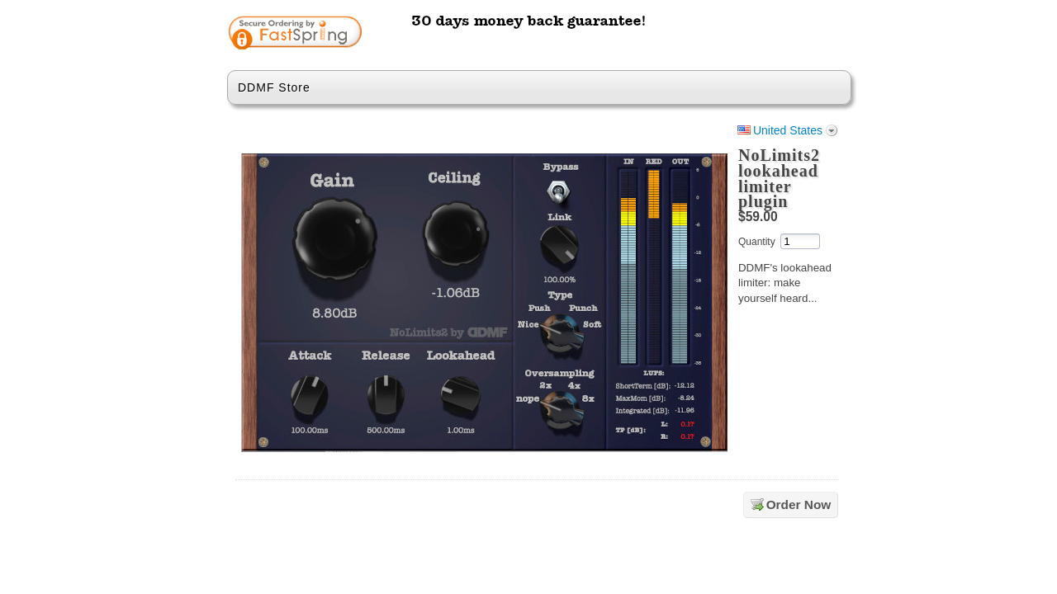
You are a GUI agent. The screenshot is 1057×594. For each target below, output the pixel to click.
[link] (774, 35)
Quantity (756, 242)
